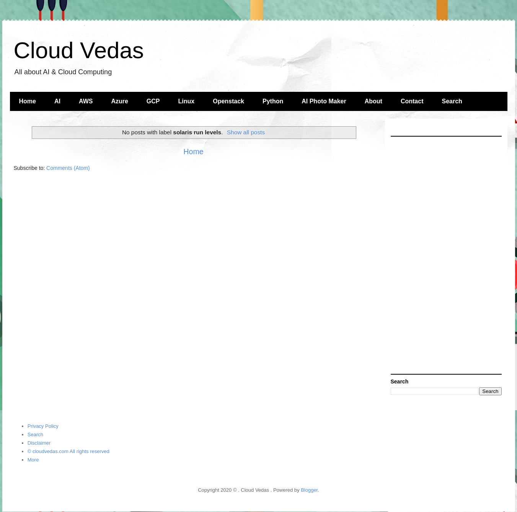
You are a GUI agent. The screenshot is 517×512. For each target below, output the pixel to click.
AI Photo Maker (324, 101)
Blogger (309, 490)
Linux (186, 101)
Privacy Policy (43, 426)
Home (27, 101)
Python (273, 101)
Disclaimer (39, 443)
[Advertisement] (446, 255)
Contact (412, 101)
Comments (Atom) (68, 168)
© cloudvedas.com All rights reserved (68, 451)
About (373, 101)
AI (57, 101)
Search (452, 101)
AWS (86, 101)
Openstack (228, 101)
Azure (119, 101)
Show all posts (246, 132)
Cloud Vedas (79, 50)
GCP (153, 101)
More (33, 460)
